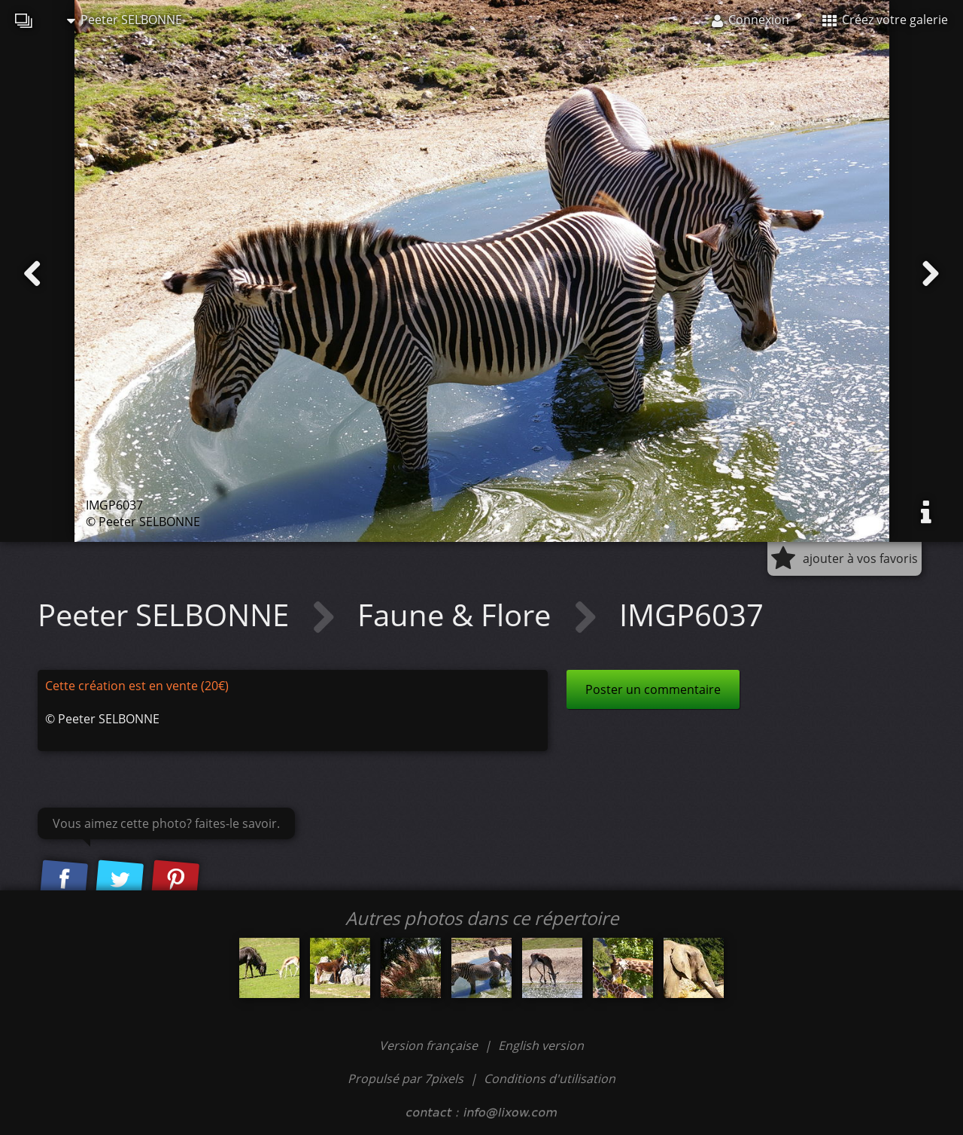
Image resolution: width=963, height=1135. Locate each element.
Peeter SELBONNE (124, 19)
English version (541, 1045)
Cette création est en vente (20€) (137, 685)
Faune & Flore (457, 614)
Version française (430, 1045)
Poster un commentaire (653, 689)
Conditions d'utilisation (549, 1078)
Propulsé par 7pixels (405, 1078)
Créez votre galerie (885, 19)
